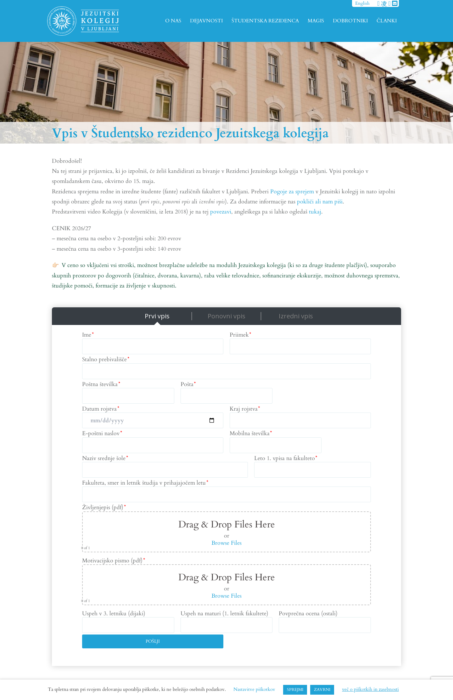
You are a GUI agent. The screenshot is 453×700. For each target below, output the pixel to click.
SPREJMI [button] (295, 689)
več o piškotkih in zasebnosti (370, 689)
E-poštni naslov (102, 433)
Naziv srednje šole (105, 458)
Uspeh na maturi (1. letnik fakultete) (224, 613)
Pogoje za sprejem (292, 192)
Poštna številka (101, 384)
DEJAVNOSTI (206, 20)
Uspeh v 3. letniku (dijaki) (113, 613)
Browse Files (226, 543)
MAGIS (316, 20)
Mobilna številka (251, 433)
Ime (87, 335)
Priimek (240, 335)
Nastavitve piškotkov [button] (254, 689)
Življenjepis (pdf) (104, 507)
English (362, 3)
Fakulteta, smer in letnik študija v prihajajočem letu (145, 483)
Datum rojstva (100, 409)
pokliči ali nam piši (320, 202)
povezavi (220, 212)
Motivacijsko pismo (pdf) (113, 560)
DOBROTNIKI (350, 20)
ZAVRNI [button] (322, 689)
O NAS (173, 20)
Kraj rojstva (245, 409)
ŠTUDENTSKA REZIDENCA (265, 20)
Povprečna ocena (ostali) (308, 613)
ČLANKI (387, 20)
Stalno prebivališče (105, 359)
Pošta (188, 384)
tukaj (315, 212)
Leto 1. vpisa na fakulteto (285, 458)
